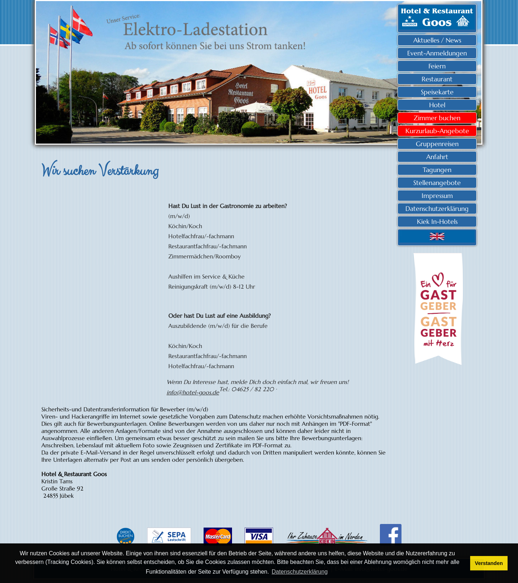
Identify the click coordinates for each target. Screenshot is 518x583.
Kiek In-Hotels (437, 221)
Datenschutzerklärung (437, 208)
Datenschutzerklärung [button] (300, 572)
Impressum (437, 195)
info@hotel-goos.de (193, 392)
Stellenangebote (437, 182)
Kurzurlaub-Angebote (437, 131)
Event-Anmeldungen (437, 53)
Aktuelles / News (437, 40)
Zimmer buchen (437, 118)
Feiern (437, 66)
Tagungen (437, 170)
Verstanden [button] (489, 563)
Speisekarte (437, 92)
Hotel (437, 105)
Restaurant (437, 79)
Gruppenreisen (437, 144)
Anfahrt (437, 157)
